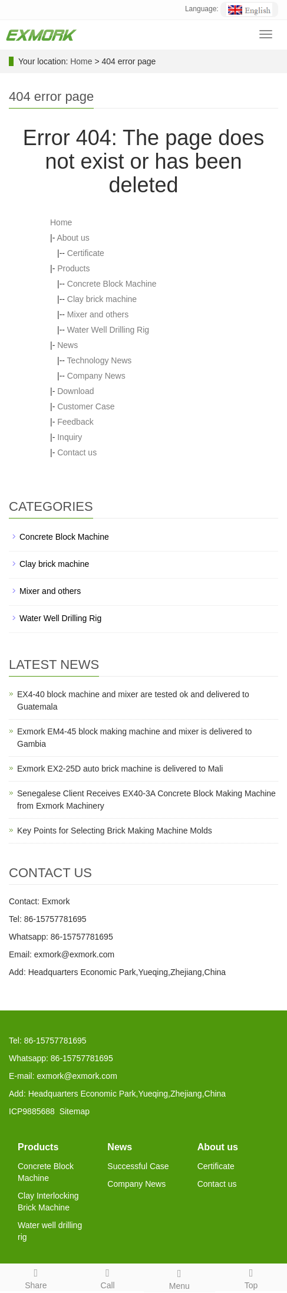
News (67, 345)
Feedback (75, 421)
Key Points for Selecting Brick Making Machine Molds (114, 830)
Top (251, 1277)
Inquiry (69, 437)
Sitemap (75, 1111)
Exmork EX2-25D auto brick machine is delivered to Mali (120, 768)
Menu (179, 1278)
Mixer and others (97, 314)
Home (81, 61)
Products (73, 268)
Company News (96, 375)
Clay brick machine (102, 299)
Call (108, 1277)
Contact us (77, 452)
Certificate (85, 253)
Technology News (99, 360)
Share (36, 1277)
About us (73, 237)
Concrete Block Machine (112, 283)
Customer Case (85, 406)
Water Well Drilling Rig (108, 329)
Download (75, 391)
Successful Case (138, 1166)
